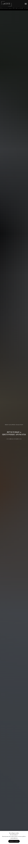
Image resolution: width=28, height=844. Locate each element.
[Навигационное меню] (26, 4)
